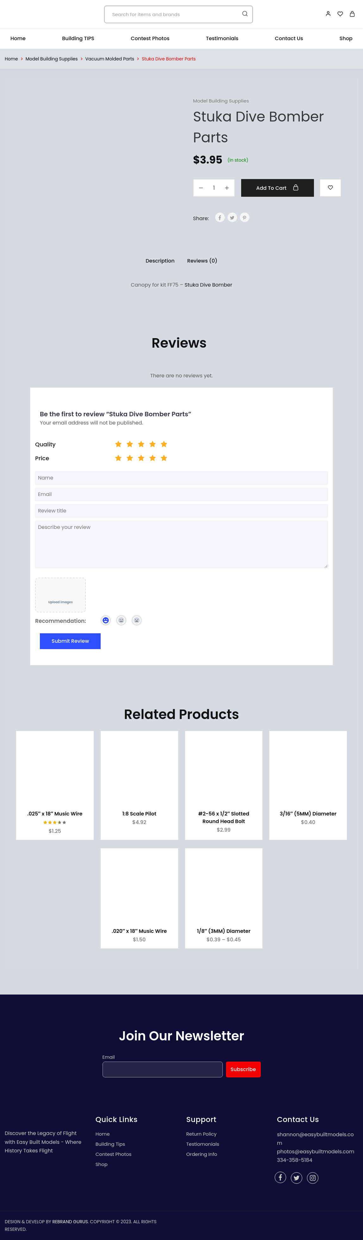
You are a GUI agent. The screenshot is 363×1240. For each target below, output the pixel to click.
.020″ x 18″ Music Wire (139, 931)
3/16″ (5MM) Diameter (308, 813)
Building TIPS (78, 38)
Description (160, 260)
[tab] (160, 261)
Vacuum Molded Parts (110, 59)
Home (18, 38)
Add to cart (277, 188)
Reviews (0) (202, 260)
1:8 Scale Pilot (139, 813)
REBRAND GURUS (70, 1221)
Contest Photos (150, 38)
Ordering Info (201, 1154)
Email (109, 1057)
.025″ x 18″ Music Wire (54, 813)
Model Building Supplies (52, 59)
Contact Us (289, 38)
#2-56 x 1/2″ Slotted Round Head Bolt (223, 817)
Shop (346, 38)
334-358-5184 (294, 1160)
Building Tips (110, 1144)
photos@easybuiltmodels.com (315, 1151)
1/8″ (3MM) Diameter (223, 931)
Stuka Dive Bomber (208, 284)
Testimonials (222, 38)
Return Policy (201, 1134)
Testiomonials (202, 1144)
